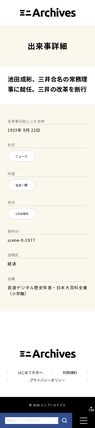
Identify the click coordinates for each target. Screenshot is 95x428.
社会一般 (21, 185)
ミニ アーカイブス (53, 405)
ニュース (21, 156)
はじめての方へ (30, 372)
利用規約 (70, 372)
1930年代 (22, 213)
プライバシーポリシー (47, 380)
